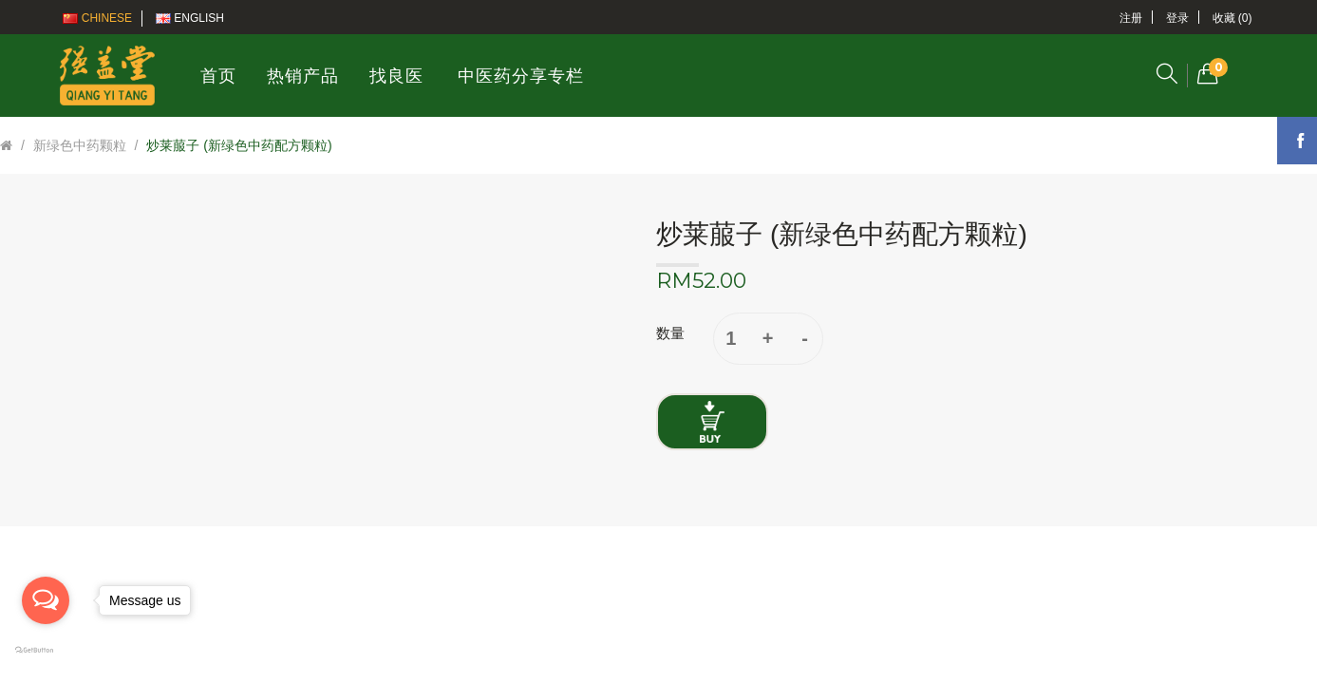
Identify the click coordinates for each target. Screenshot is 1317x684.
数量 (670, 333)
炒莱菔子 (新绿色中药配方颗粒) (238, 145)
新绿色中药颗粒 (79, 145)
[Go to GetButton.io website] (45, 651)
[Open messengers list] (45, 600)
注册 (1130, 18)
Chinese (97, 18)
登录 (1177, 18)
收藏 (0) (1232, 18)
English (190, 18)
